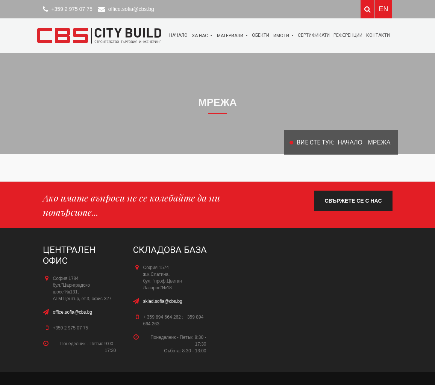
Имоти (281, 35)
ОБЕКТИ (260, 35)
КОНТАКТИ (378, 35)
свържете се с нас (353, 201)
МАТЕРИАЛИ (230, 35)
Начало (178, 35)
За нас (200, 35)
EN (383, 9)
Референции (347, 35)
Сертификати (314, 35)
